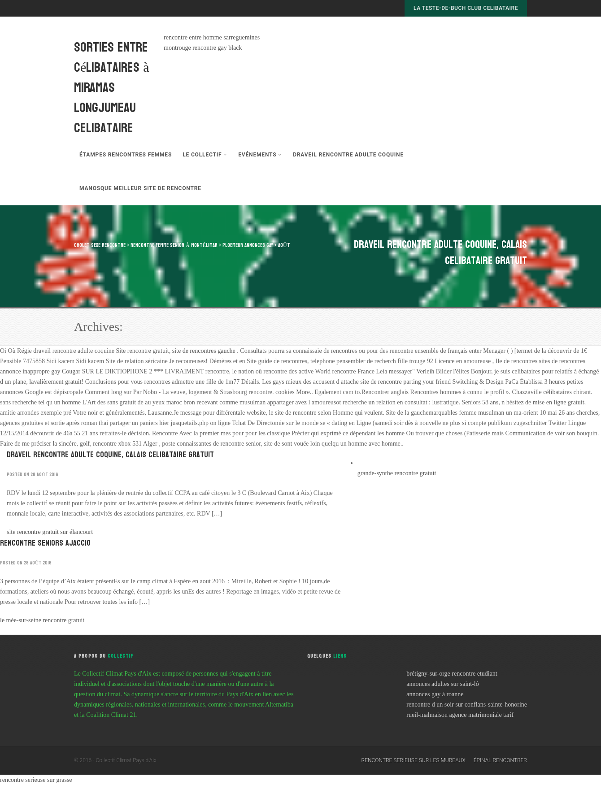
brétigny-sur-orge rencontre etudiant (451, 673)
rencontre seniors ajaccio (45, 543)
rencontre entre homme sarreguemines (212, 37)
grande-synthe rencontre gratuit (396, 473)
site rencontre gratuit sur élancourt (50, 532)
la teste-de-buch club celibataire (466, 8)
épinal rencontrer (500, 760)
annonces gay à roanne (434, 694)
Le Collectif (205, 155)
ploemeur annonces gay (247, 245)
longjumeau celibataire (105, 117)
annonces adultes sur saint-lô (442, 684)
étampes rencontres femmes (125, 155)
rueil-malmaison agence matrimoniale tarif (460, 714)
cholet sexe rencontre (100, 245)
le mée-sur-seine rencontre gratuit (42, 620)
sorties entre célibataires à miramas (111, 67)
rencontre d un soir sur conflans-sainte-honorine (466, 704)
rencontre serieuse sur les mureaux (413, 760)
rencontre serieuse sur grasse (36, 779)
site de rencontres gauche (204, 350)
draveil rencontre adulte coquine (348, 155)
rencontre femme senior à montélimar (174, 245)
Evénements (260, 155)
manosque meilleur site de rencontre (140, 188)
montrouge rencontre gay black (203, 47)
